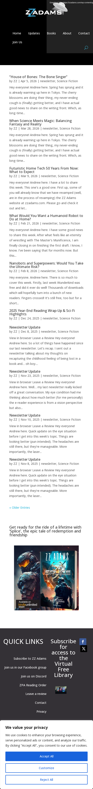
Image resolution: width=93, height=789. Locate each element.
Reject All (46, 780)
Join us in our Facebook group (25, 667)
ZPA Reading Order (32, 685)
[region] (46, 754)
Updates (34, 33)
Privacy (41, 711)
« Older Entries (19, 507)
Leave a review (35, 694)
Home (17, 33)
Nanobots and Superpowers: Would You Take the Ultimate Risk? (46, 265)
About (67, 33)
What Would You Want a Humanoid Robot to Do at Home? (46, 217)
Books (51, 33)
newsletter (47, 81)
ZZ (15, 81)
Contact (84, 33)
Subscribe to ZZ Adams (30, 658)
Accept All (47, 756)
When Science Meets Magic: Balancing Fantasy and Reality (40, 122)
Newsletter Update (24, 327)
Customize (46, 768)
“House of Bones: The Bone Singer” (38, 76)
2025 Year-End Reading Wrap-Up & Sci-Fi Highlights (42, 312)
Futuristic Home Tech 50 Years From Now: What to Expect (44, 170)
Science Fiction (67, 81)
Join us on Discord (33, 676)
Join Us (17, 42)
